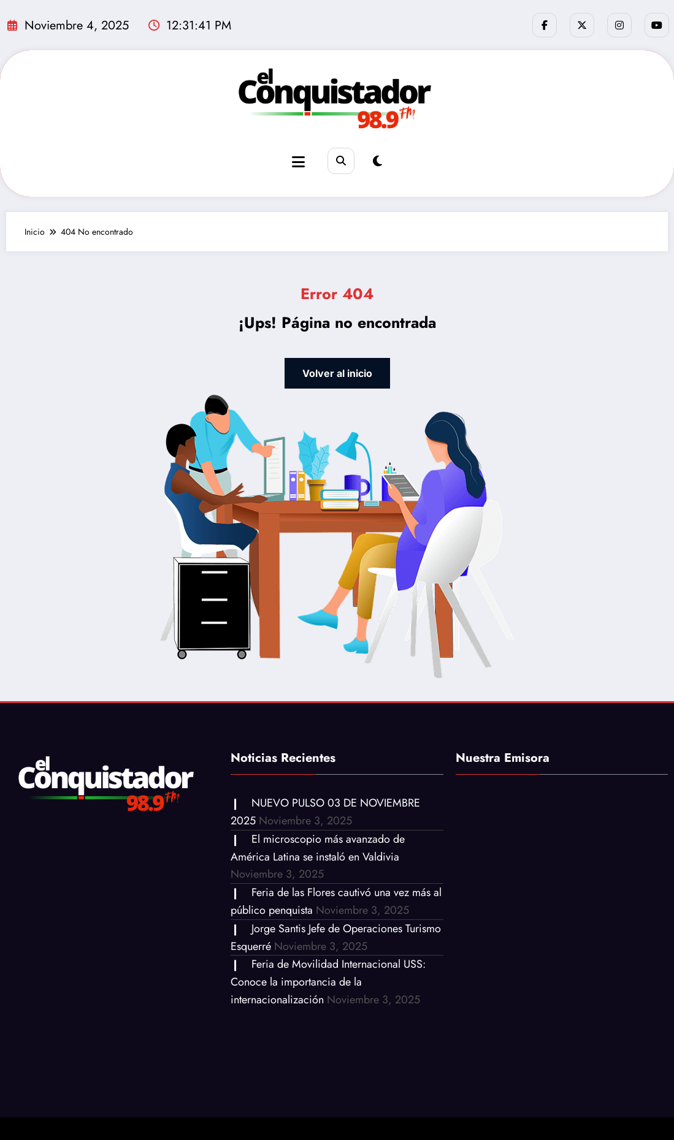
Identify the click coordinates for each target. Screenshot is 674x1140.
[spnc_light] (377, 161)
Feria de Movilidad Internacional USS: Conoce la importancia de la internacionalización (328, 982)
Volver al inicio (337, 373)
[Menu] (298, 162)
